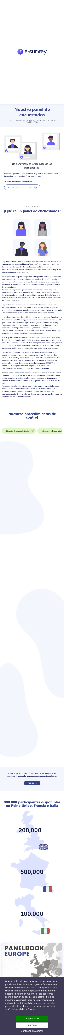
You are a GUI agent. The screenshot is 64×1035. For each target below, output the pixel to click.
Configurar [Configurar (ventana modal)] (32, 1025)
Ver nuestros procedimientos (22, 187)
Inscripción (32, 783)
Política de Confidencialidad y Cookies (31, 1007)
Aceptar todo (32, 1018)
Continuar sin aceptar (32, 1031)
